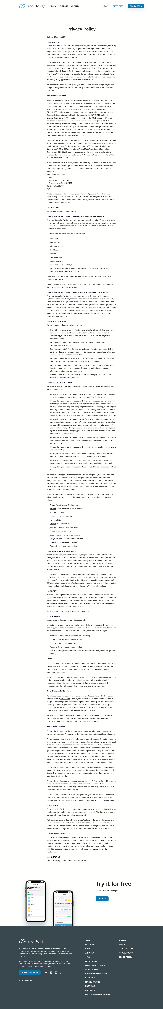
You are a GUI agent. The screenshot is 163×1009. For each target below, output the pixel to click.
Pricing (53, 6)
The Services (65, 699)
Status (122, 945)
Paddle (52, 516)
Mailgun (53, 524)
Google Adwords (56, 539)
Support (64, 6)
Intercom (53, 509)
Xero (51, 520)
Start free (118, 6)
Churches (90, 990)
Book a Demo (136, 6)
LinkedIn (53, 542)
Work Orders (91, 969)
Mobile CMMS (91, 961)
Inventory (90, 978)
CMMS (87, 957)
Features (89, 945)
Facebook (53, 546)
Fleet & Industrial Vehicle (98, 994)
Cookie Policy (125, 957)
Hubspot (53, 512)
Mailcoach (53, 527)
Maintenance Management (97, 965)
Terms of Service (127, 949)
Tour (87, 940)
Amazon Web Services (58, 505)
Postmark (53, 531)
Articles (75, 6)
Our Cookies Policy (107, 800)
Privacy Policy (126, 953)
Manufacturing (92, 982)
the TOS (92, 710)
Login (105, 6)
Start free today (30, 972)
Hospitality (90, 986)
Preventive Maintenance (97, 974)
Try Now (102, 898)
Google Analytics (56, 535)
